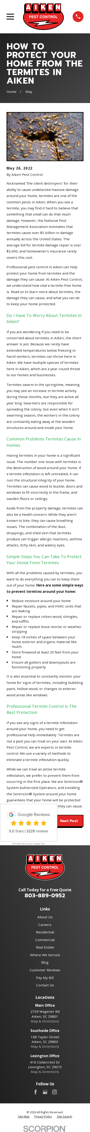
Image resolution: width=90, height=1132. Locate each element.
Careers (44, 924)
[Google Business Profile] (45, 1092)
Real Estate (45, 947)
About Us (45, 917)
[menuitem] (24, 1117)
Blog (44, 962)
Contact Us (45, 985)
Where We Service (45, 955)
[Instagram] (54, 1092)
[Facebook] (35, 1092)
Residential (45, 932)
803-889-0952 (45, 895)
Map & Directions (45, 1021)
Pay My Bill (45, 977)
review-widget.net (35, 843)
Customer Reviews (45, 970)
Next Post (69, 820)
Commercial (45, 939)
